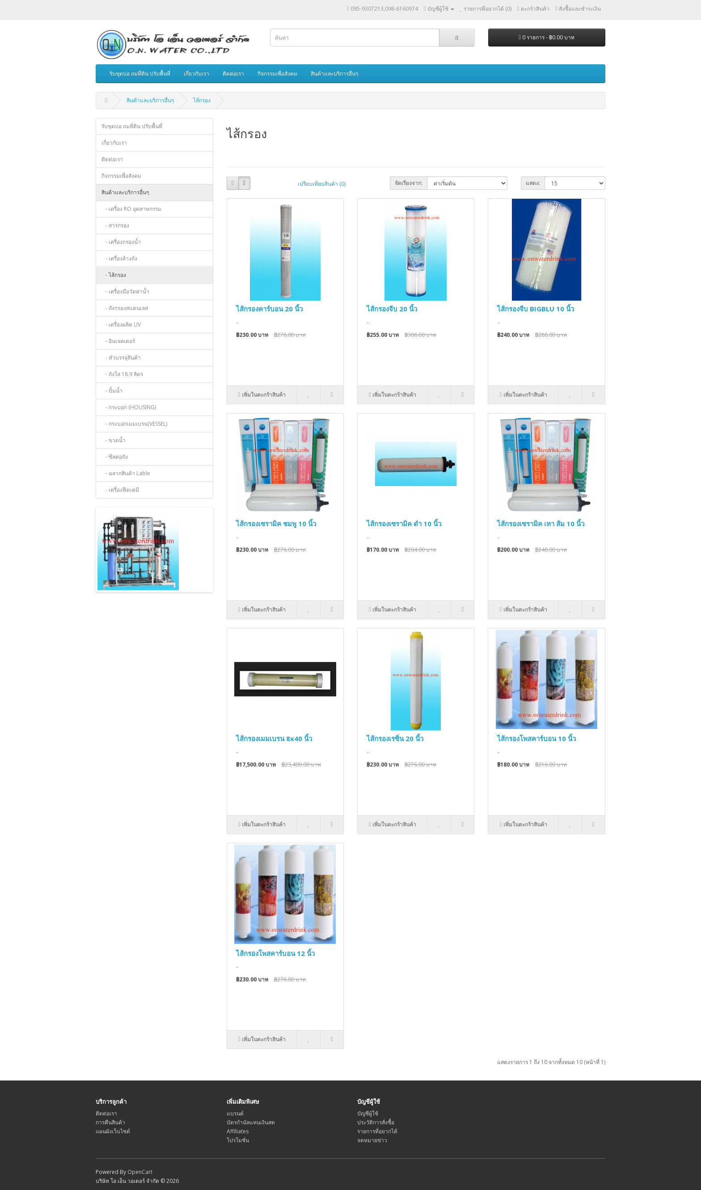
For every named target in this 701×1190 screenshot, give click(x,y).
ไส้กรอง (202, 100)
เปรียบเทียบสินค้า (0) (322, 184)
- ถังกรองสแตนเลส (124, 308)
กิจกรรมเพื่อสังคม (277, 73)
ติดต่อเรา (233, 73)
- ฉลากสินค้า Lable (125, 473)
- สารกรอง (115, 225)
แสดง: (533, 183)
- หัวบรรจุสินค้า (121, 357)
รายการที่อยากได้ (377, 1131)
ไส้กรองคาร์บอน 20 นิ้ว (269, 308)
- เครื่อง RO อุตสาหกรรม (131, 209)
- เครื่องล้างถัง (119, 258)
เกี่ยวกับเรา (196, 73)
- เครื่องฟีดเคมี (120, 490)
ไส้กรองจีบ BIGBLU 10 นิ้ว (535, 308)
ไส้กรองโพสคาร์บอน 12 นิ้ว (275, 953)
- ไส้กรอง (113, 275)
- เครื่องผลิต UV (121, 324)
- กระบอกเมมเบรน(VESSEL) (134, 423)
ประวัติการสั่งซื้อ (375, 1122)
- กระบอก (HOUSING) (128, 407)
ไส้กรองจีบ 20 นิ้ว (392, 308)
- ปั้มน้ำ (111, 390)
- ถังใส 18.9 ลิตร (122, 374)
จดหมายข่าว (372, 1140)
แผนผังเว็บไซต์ (113, 1131)
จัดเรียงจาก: (408, 183)
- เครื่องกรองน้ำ (121, 242)
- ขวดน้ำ (113, 440)
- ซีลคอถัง (114, 457)
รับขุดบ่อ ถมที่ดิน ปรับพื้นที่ (140, 73)
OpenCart (139, 1172)
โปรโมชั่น (238, 1140)
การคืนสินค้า (110, 1122)
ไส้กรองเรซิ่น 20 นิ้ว (395, 738)
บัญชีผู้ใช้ (367, 1113)
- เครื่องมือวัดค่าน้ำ (125, 291)
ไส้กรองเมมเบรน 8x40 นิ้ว (274, 738)
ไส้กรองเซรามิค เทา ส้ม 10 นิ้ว (540, 523)
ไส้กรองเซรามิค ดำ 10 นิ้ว (404, 523)
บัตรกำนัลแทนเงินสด (251, 1122)
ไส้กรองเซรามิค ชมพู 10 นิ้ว (276, 523)
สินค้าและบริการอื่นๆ (334, 73)
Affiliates (238, 1131)
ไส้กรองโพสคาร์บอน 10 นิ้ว (536, 738)
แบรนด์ (235, 1113)
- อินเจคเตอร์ (118, 341)
